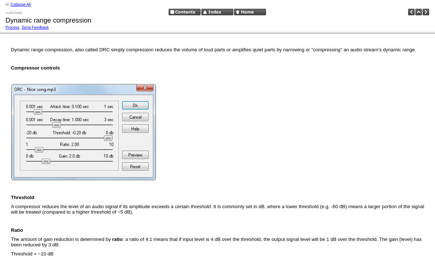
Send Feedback (35, 27)
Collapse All (21, 4)
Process (12, 27)
